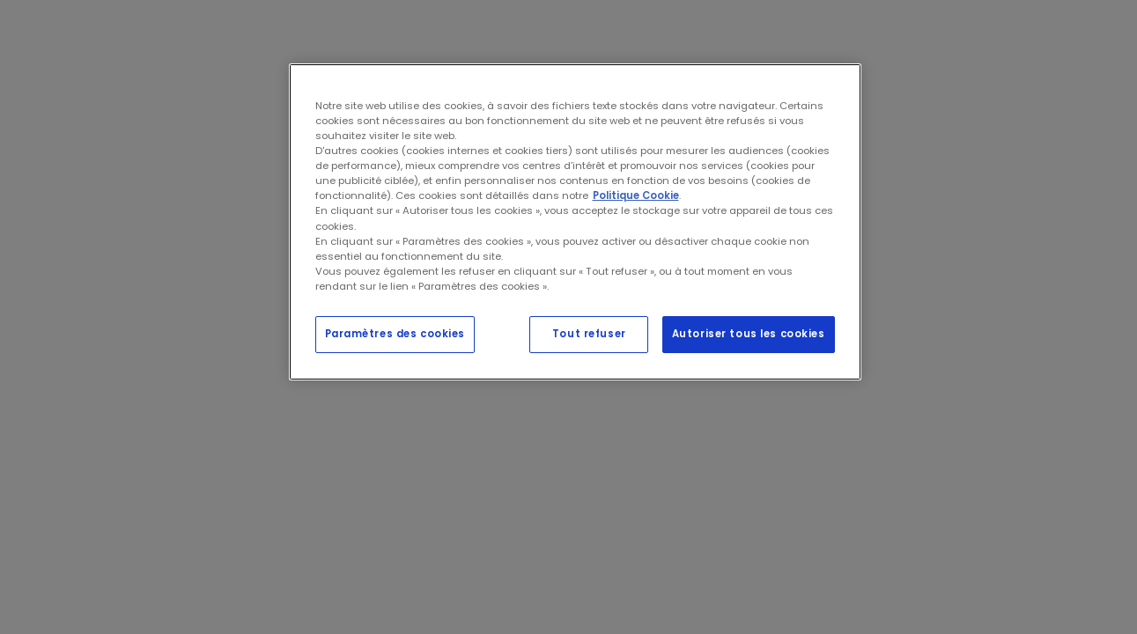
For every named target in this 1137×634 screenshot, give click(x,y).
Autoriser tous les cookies (748, 334)
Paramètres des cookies (395, 334)
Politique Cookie (636, 195)
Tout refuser (589, 334)
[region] (575, 221)
